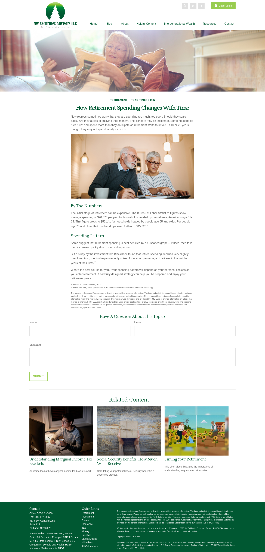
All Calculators (90, 546)
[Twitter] (185, 6)
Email (137, 322)
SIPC (203, 542)
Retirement (88, 513)
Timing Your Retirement (185, 459)
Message (35, 344)
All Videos (87, 542)
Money (85, 531)
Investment (88, 516)
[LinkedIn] (193, 6)
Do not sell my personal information (182, 531)
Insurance (87, 524)
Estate (85, 520)
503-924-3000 (45, 513)
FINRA (198, 542)
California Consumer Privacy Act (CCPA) (205, 528)
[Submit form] (38, 376)
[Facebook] (201, 6)
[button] (93, 24)
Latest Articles (89, 538)
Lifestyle (86, 535)
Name (33, 322)
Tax (84, 527)
